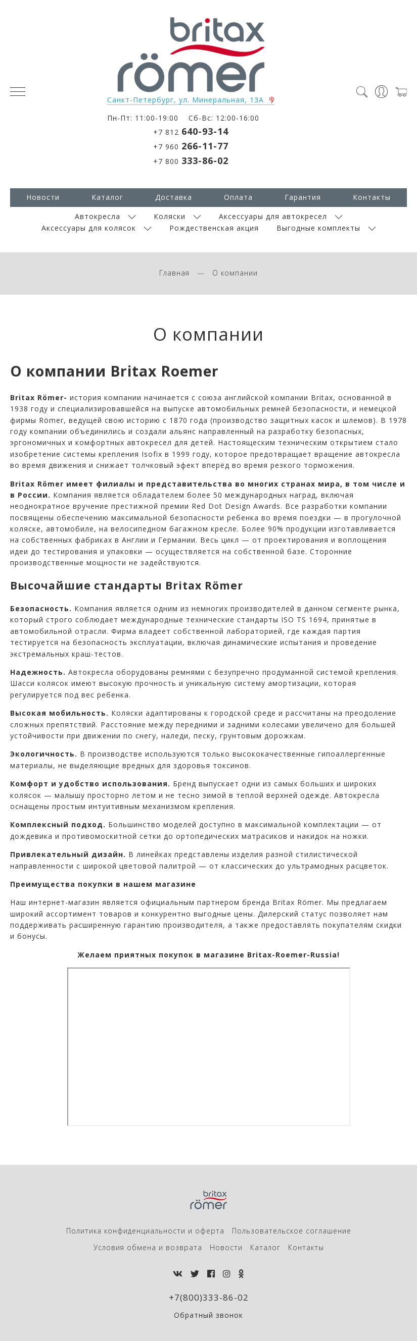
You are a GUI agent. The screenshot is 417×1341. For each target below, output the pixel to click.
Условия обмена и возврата (148, 1247)
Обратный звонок (208, 1315)
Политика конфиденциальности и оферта (145, 1231)
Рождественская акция (214, 228)
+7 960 (190, 146)
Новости (43, 197)
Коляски (170, 216)
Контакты (372, 197)
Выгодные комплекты (318, 228)
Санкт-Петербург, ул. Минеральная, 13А (185, 99)
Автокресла (97, 216)
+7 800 (190, 160)
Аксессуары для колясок (88, 228)
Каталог (107, 197)
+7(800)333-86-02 (209, 1297)
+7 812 (190, 131)
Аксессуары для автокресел (273, 216)
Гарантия (303, 197)
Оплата (238, 197)
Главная (174, 273)
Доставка (173, 197)
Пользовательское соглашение (291, 1231)
